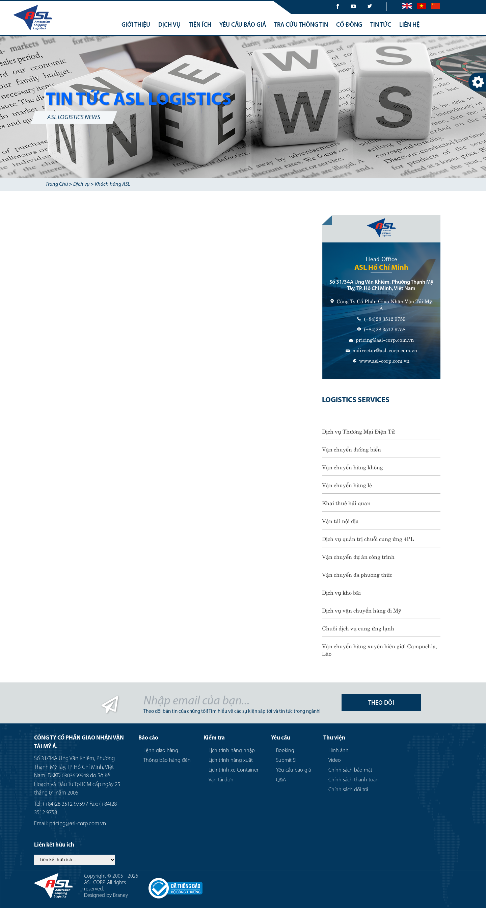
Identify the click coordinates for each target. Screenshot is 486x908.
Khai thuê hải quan (346, 502)
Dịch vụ (81, 184)
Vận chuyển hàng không (352, 466)
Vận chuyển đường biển (351, 448)
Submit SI (286, 760)
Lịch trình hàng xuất (231, 760)
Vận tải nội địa (340, 520)
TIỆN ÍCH (200, 25)
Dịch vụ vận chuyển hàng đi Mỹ (361, 610)
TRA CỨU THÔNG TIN (301, 25)
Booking (285, 750)
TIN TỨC (380, 25)
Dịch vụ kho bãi (341, 592)
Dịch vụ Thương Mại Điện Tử (358, 431)
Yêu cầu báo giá (293, 770)
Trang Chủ (57, 184)
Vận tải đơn (221, 780)
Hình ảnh (338, 750)
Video (334, 760)
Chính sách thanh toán (353, 780)
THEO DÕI (381, 703)
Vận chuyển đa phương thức (357, 574)
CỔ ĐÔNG (349, 25)
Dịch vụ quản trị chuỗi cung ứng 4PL (368, 538)
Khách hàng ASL (112, 184)
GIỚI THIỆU (136, 25)
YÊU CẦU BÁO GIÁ (242, 25)
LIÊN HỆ (409, 25)
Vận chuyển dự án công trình (358, 556)
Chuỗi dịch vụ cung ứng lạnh (358, 627)
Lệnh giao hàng (160, 750)
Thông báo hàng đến (167, 760)
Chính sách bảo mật (350, 770)
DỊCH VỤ (169, 25)
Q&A (281, 780)
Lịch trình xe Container (234, 770)
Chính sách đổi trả (348, 790)
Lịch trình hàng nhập (232, 750)
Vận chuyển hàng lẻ (347, 484)
